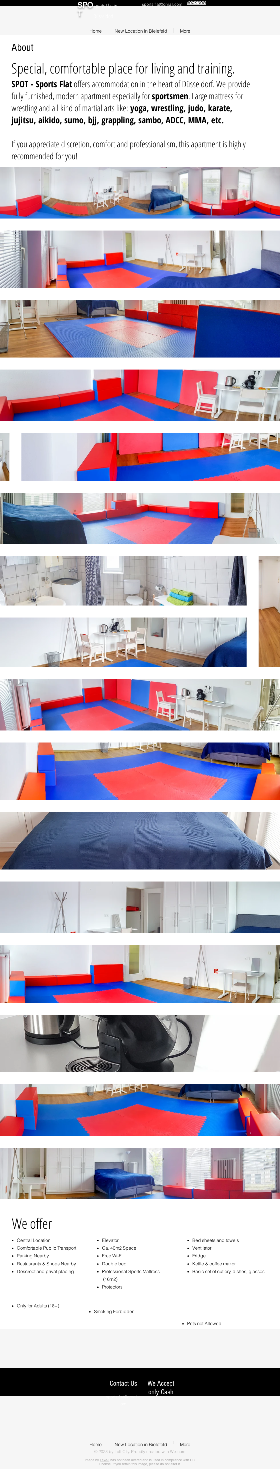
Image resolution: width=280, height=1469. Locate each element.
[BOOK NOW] (196, 3)
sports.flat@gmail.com (162, 4)
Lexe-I (104, 1460)
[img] (152, 1419)
